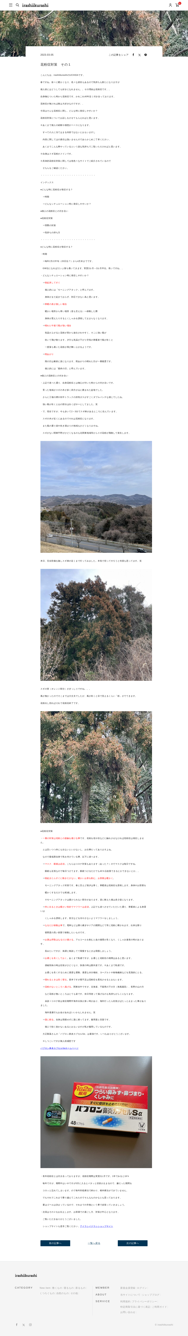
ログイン (142, 1288)
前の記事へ (55, 1243)
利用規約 (125, 1301)
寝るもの (69, 1288)
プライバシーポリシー (144, 1301)
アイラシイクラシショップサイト (96, 1226)
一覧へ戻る (94, 1243)
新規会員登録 (127, 1288)
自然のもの (62, 1293)
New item (45, 1288)
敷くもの (57, 1288)
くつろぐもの (47, 1293)
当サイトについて (130, 1294)
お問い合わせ (127, 1312)
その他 (74, 1293)
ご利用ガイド (159, 1307)
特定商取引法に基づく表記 (135, 1307)
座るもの (80, 1288)
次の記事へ (132, 1243)
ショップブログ (151, 1294)
